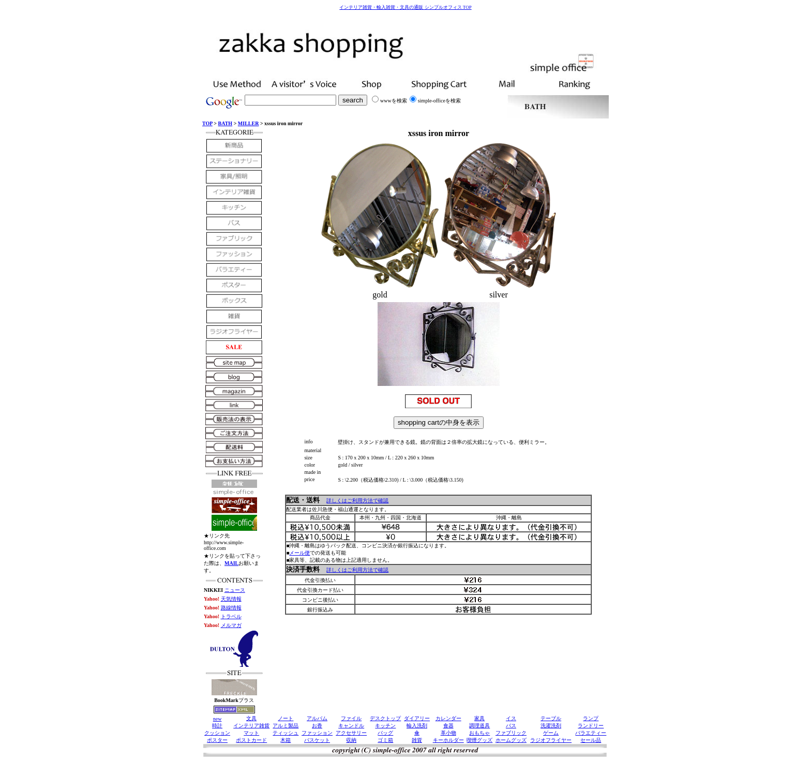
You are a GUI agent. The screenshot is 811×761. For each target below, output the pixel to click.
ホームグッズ (511, 740)
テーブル (550, 718)
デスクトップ (385, 718)
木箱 (285, 740)
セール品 (590, 740)
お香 (317, 725)
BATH (225, 123)
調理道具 (479, 725)
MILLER (248, 123)
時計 (217, 725)
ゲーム (551, 733)
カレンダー (448, 718)
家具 (479, 718)
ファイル (351, 718)
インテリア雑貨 (251, 725)
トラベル (231, 616)
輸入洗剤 (417, 725)
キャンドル (351, 725)
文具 (251, 718)
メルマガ (231, 625)
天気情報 (231, 599)
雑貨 (417, 740)
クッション (217, 733)
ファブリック (511, 733)
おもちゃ (479, 733)
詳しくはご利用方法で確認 (357, 500)
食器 (448, 725)
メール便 (299, 553)
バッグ (385, 733)
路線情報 (231, 607)
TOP (207, 123)
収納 (351, 740)
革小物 (448, 733)
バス (511, 725)
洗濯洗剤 (550, 725)
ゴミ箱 (385, 740)
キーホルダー (448, 740)
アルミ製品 (285, 725)
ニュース (234, 590)
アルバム (317, 718)
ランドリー (591, 725)
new (217, 719)
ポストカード (251, 740)
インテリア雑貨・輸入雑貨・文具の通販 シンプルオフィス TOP (405, 7)
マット (251, 733)
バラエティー (590, 733)
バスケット (317, 740)
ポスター (217, 740)
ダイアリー (417, 718)
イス (511, 718)
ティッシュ (285, 733)
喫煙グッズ (479, 740)
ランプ (590, 718)
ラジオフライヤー (551, 740)
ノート (285, 718)
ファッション (317, 733)
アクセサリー (351, 733)
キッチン (385, 725)
